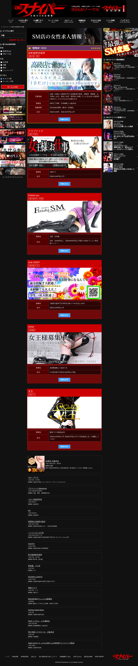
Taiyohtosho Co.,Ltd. (67, 662)
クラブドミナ (35, 131)
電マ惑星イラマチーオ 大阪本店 (41, 632)
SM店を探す (23, 21)
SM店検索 (15, 656)
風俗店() (6, 51)
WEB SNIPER (99, 656)
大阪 (2, 35)
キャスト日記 (53, 21)
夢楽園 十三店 (34, 566)
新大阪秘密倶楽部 (35, 555)
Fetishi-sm (33, 195)
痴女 (3, 68)
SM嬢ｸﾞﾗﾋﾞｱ (38, 21)
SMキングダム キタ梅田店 (39, 621)
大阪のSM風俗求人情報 (17, 27)
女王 (30, 391)
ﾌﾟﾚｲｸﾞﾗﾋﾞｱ (125, 21)
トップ (10, 21)
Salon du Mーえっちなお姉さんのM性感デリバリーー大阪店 (51, 643)
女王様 (4, 62)
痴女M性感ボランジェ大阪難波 (40, 599)
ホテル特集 (110, 21)
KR (29, 511)
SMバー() (6, 54)
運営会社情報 (88, 656)
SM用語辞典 (24, 656)
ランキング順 (7, 81)
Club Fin (31, 544)
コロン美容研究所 (35, 499)
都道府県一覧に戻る (16, 40)
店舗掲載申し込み (65, 656)
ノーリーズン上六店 (36, 533)
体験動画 (82, 21)
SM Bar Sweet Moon (36, 610)
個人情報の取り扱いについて (48, 656)
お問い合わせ (77, 656)
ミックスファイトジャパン (12, 177)
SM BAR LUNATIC (35, 577)
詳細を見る (64, 119)
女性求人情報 (96, 21)
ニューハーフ (7, 70)
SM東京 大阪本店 (52, 461)
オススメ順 (6, 79)
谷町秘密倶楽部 (36, 53)
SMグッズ (68, 21)
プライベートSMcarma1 (37, 488)
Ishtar (31, 326)
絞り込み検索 (12, 87)
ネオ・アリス (33, 477)
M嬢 (3, 65)
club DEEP (34, 262)
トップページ (5, 27)
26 (10, 51)
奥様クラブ (32, 588)
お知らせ (33, 656)
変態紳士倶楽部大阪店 (36, 522)
